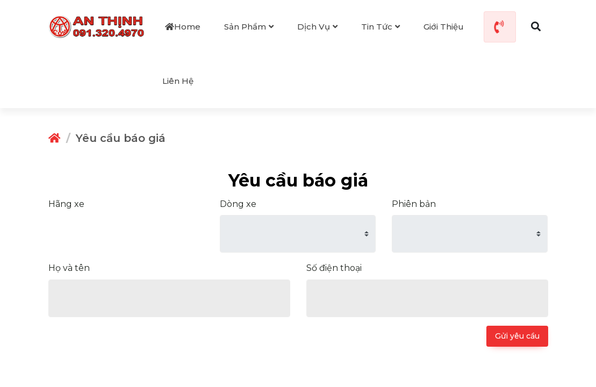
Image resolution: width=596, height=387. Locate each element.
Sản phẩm (249, 27)
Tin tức (380, 27)
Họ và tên (69, 267)
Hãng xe (66, 203)
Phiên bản (414, 203)
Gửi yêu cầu (517, 335)
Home (182, 27)
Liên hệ (177, 81)
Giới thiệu (443, 27)
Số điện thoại (334, 267)
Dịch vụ (317, 27)
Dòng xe (238, 203)
